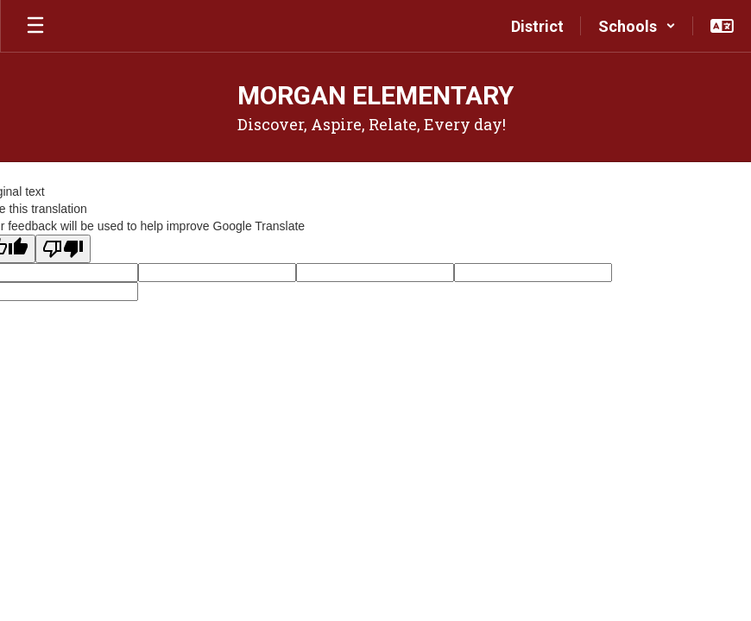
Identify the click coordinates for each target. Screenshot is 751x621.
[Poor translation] (63, 249)
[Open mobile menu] (35, 26)
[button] (637, 26)
